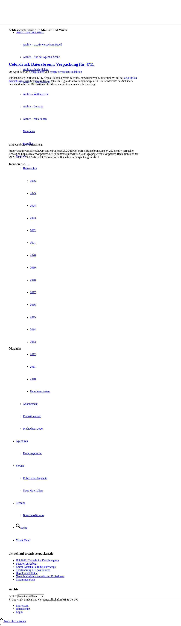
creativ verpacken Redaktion (66, 71)
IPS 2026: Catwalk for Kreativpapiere (37, 560)
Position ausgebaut (26, 563)
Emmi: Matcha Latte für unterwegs (36, 566)
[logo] (35, 16)
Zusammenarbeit (25, 579)
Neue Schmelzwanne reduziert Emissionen (40, 576)
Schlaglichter (36, 71)
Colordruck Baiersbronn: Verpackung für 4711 (51, 64)
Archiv (13, 596)
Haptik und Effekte (26, 573)
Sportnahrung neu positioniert (33, 569)
